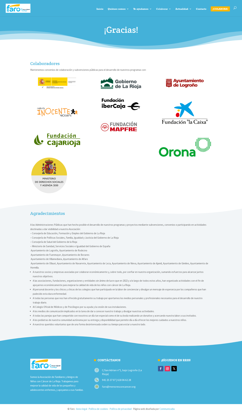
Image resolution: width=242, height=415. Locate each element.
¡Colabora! (220, 8)
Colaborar (162, 9)
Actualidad (181, 9)
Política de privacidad (121, 408)
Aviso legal (81, 408)
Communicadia (167, 408)
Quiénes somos (117, 9)
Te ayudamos (140, 9)
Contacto (201, 9)
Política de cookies (98, 408)
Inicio (99, 9)
